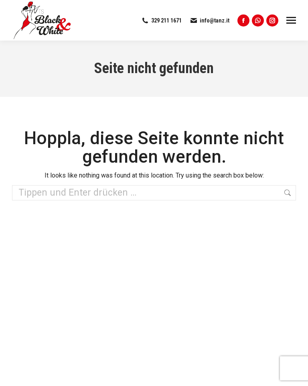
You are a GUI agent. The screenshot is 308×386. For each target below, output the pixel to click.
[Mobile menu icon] (291, 20)
